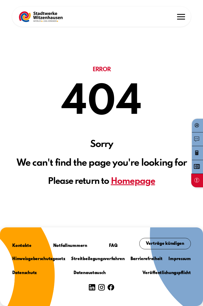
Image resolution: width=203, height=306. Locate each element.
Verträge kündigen (165, 244)
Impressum (179, 259)
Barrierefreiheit (147, 259)
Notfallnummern (70, 246)
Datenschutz (24, 273)
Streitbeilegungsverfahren (98, 259)
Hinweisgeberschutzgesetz (38, 259)
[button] (40, 17)
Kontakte (21, 246)
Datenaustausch (89, 273)
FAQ (113, 246)
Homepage (133, 181)
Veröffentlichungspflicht (166, 273)
